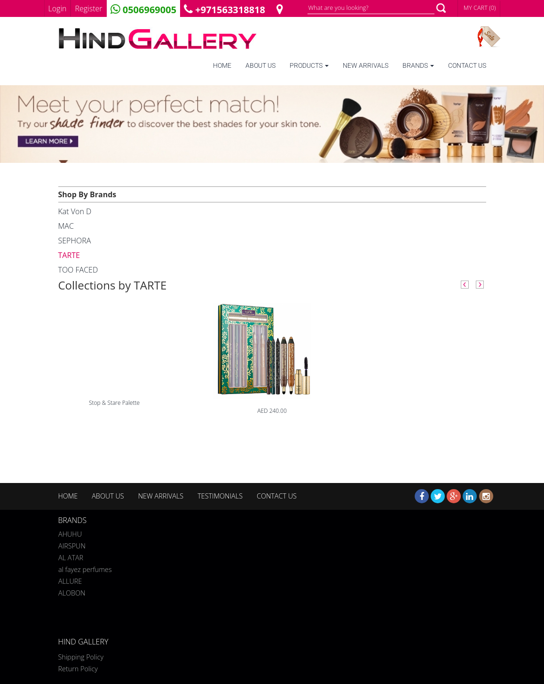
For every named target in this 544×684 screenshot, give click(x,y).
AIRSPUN (72, 544)
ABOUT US (260, 66)
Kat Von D (75, 211)
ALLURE (70, 579)
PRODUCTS (309, 66)
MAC (66, 226)
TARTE (69, 255)
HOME (222, 66)
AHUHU (70, 532)
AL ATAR (70, 556)
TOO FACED (78, 270)
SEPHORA (74, 240)
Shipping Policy (81, 656)
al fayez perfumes (85, 567)
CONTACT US (467, 66)
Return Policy (78, 668)
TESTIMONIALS (220, 495)
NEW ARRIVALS (365, 66)
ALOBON (71, 591)
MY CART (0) (480, 7)
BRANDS (418, 66)
